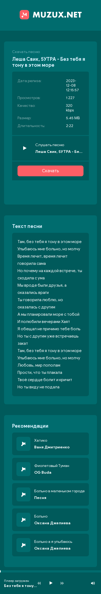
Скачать (50, 171)
